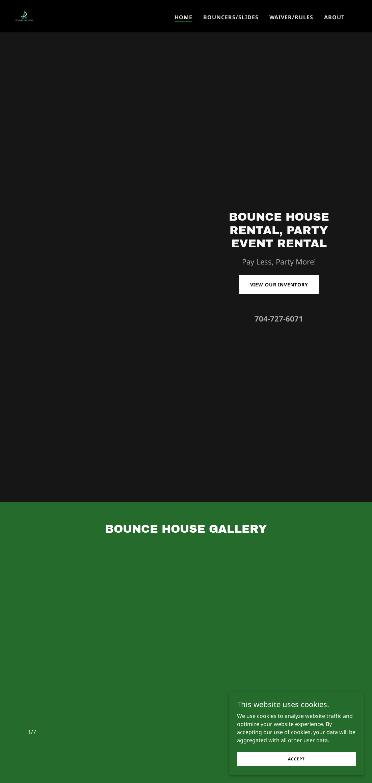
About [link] (334, 17)
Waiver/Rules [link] (291, 17)
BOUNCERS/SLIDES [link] (231, 17)
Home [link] (183, 17)
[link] (24, 15)
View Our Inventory (279, 284)
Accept (296, 759)
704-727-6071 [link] (279, 318)
